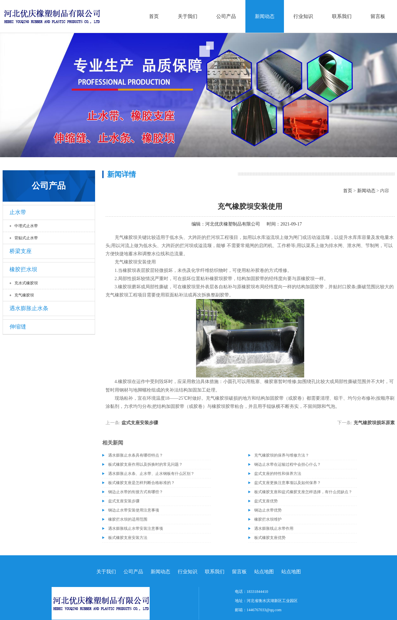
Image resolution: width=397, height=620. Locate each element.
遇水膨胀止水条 (28, 308)
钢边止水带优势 (268, 510)
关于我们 (187, 16)
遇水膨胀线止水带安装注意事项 (135, 528)
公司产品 (226, 16)
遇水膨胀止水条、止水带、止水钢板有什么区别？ (151, 473)
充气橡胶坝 (24, 295)
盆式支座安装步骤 (140, 422)
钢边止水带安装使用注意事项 (133, 510)
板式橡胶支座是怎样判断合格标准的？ (141, 482)
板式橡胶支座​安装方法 (127, 537)
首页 (154, 16)
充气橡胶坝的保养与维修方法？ (281, 455)
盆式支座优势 (266, 501)
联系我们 (342, 16)
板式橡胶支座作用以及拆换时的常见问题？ (145, 464)
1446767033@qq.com (264, 610)
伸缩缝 (17, 327)
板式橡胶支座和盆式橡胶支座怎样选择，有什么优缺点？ (303, 492)
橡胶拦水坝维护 (268, 519)
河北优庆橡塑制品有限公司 (232, 224)
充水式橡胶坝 (26, 283)
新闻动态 (264, 16)
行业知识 (303, 16)
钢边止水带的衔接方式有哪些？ (135, 492)
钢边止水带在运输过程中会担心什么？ (287, 464)
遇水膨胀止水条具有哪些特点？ (135, 455)
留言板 (378, 16)
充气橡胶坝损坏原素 (374, 422)
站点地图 (264, 571)
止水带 (17, 212)
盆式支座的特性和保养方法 (277, 473)
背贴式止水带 (26, 238)
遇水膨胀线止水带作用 (273, 528)
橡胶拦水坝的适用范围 (127, 519)
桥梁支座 (20, 251)
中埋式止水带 (26, 226)
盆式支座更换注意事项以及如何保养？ (287, 482)
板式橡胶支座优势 (270, 537)
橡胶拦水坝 (23, 269)
